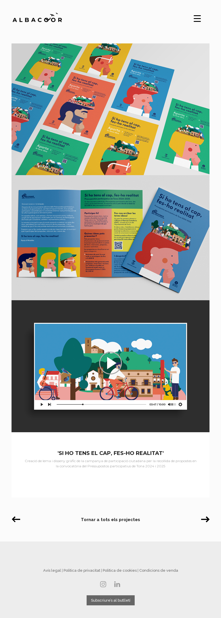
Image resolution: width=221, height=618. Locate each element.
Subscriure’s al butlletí (110, 600)
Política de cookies (120, 570)
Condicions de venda (158, 570)
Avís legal (52, 570)
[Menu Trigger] (197, 18)
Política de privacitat (82, 570)
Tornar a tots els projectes (110, 519)
